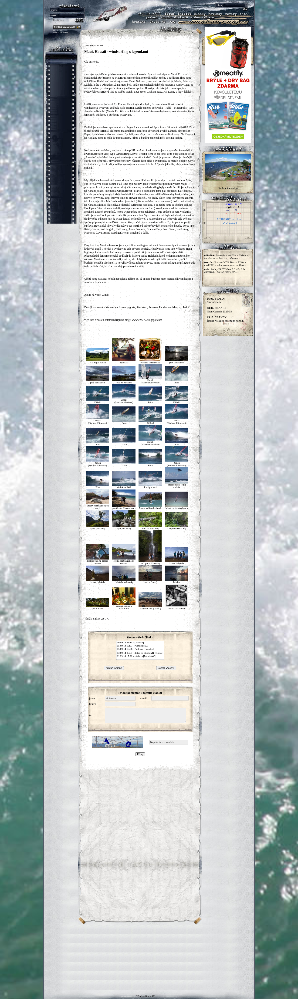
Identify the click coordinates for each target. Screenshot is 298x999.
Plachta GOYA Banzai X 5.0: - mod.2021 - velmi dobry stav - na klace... (225, 263)
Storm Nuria (216, 300)
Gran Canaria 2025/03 (219, 309)
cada (206, 269)
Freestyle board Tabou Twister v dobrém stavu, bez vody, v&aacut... (226, 256)
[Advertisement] (149, 957)
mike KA (209, 255)
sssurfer (208, 262)
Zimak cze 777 (101, 618)
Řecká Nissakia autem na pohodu (225, 319)
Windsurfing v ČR (146, 996)
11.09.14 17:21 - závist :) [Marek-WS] (140, 656)
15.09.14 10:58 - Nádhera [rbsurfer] (140, 649)
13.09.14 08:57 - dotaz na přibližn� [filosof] (140, 653)
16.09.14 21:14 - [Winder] (140, 642)
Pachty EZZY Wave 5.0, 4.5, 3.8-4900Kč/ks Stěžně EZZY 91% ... (224, 270)
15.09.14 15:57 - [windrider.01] (140, 645)
